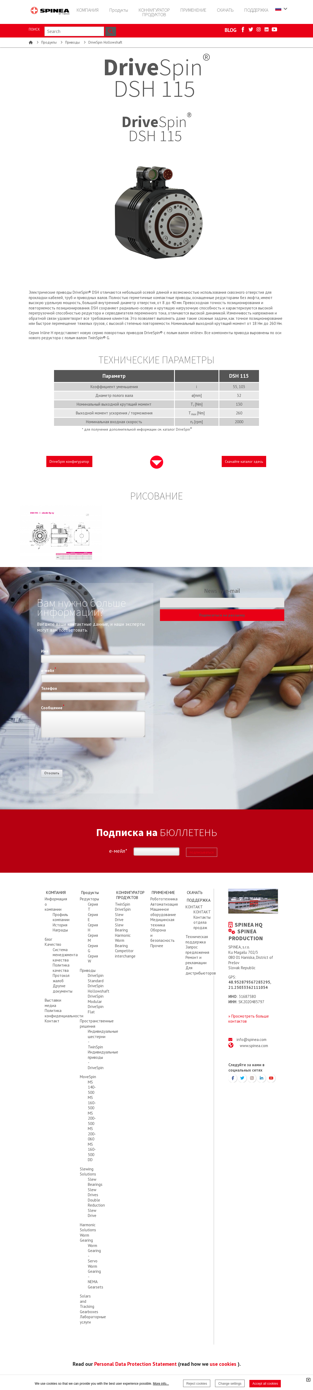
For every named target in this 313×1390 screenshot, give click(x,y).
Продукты (49, 42)
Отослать (51, 773)
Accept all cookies (265, 1383)
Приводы (72, 42)
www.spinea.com (254, 1045)
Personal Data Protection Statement (135, 1363)
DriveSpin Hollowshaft (105, 42)
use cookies (223, 1363)
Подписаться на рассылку (222, 615)
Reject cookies (196, 1383)
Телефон (49, 688)
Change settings (229, 1383)
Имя (44, 651)
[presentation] (81, 755)
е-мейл (48, 670)
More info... (161, 1383)
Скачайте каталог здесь (244, 461)
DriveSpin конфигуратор (69, 461)
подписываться (202, 852)
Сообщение (52, 707)
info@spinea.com (251, 1039)
